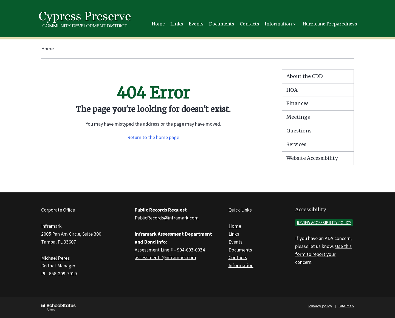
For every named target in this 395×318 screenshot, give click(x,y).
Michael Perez (55, 258)
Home (47, 48)
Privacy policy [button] (320, 306)
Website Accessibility (312, 158)
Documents (240, 250)
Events (235, 242)
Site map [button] (346, 306)
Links (233, 234)
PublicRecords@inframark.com (167, 218)
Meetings (298, 117)
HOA (292, 90)
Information (240, 265)
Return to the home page (153, 137)
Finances (297, 103)
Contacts (237, 257)
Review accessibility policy (324, 222)
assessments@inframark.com (165, 257)
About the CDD (304, 76)
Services (296, 144)
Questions (299, 131)
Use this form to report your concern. (323, 254)
